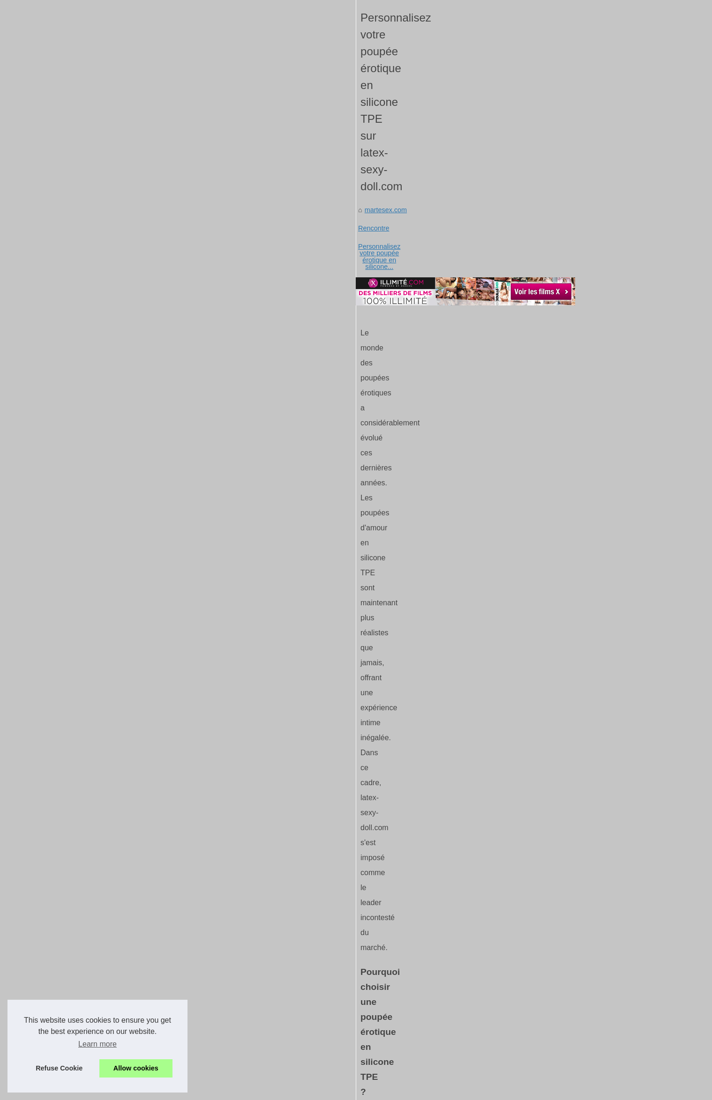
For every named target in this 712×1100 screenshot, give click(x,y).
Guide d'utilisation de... (543, 1029)
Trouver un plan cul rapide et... (554, 775)
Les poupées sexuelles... (546, 627)
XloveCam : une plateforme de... (557, 988)
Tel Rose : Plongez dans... (548, 945)
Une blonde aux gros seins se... (556, 1050)
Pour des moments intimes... (551, 818)
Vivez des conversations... (548, 924)
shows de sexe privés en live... (554, 605)
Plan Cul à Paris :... (537, 713)
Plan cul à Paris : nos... (543, 733)
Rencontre (150, 284)
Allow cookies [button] (135, 1068)
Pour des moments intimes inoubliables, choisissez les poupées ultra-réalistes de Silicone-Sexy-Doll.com (412, 940)
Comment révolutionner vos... (553, 585)
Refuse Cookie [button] (59, 1068)
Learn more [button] (97, 1044)
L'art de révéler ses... (540, 564)
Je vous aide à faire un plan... (553, 670)
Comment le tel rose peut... (549, 882)
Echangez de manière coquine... (557, 903)
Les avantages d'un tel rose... (553, 521)
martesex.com (104, 284)
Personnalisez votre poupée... (553, 839)
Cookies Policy (232, 1079)
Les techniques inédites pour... (554, 754)
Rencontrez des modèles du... (553, 1008)
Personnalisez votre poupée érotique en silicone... (248, 284)
